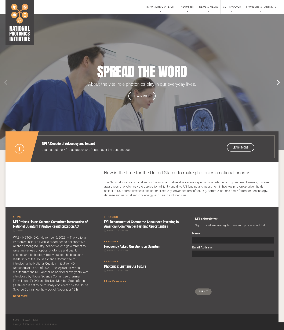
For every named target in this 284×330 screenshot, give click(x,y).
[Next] (278, 82)
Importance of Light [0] (161, 7)
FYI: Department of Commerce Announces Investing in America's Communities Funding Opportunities (141, 224)
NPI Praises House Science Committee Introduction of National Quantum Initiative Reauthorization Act (50, 224)
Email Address (202, 247)
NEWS (17, 217)
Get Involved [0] (232, 7)
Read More (20, 296)
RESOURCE (111, 217)
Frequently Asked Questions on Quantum (132, 246)
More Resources (115, 281)
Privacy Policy (30, 320)
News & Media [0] (208, 7)
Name (196, 233)
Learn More (142, 96)
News (16, 320)
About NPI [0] (187, 7)
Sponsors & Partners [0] (261, 7)
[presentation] (207, 273)
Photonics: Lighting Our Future (125, 266)
